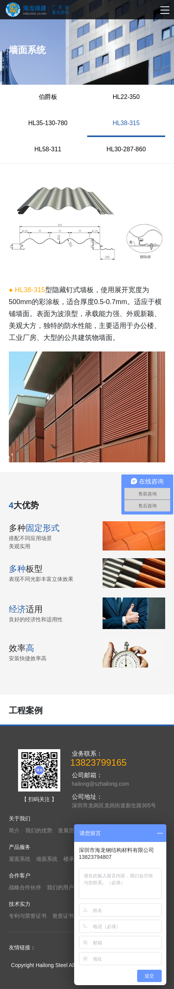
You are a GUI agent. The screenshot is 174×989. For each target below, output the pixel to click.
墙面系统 (47, 859)
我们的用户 (60, 887)
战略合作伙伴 (25, 887)
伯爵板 (48, 97)
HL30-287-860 (126, 149)
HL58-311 (47, 149)
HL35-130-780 (47, 123)
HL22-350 (126, 97)
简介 (14, 830)
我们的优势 (38, 830)
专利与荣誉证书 (27, 916)
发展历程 (69, 830)
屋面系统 (19, 859)
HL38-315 (126, 123)
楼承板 (71, 859)
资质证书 (63, 916)
